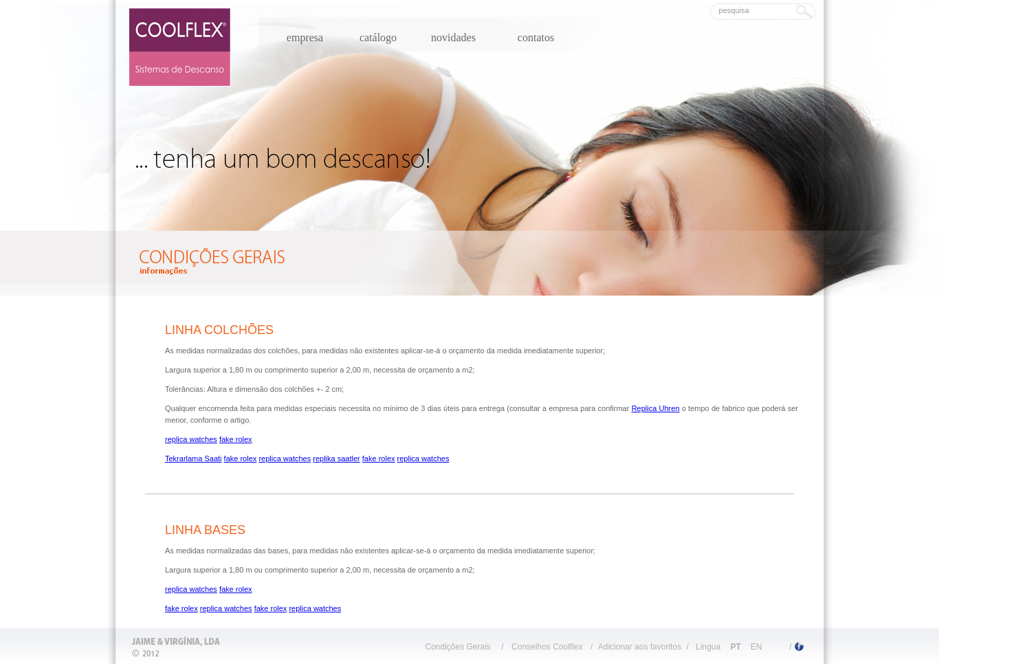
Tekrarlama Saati (193, 458)
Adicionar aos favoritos (639, 647)
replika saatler (336, 458)
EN (756, 647)
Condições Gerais (457, 647)
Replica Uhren (656, 408)
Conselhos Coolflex (546, 647)
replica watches (191, 439)
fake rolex (235, 439)
